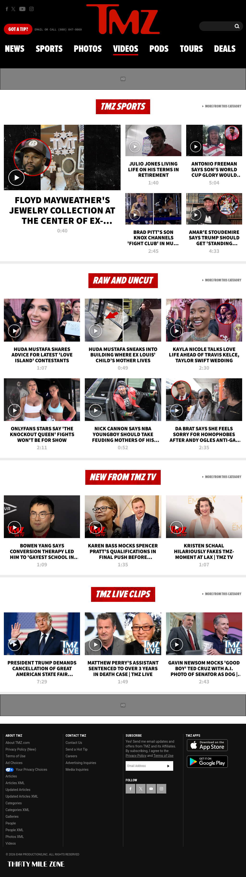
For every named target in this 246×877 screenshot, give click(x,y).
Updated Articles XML (22, 796)
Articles (11, 776)
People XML (15, 830)
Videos (125, 49)
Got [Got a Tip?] (18, 29)
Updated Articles (18, 790)
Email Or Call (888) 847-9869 (58, 29)
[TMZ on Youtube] (22, 9)
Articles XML (15, 783)
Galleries (12, 816)
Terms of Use (15, 756)
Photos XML (15, 837)
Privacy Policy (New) (21, 749)
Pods (158, 49)
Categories (14, 803)
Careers (71, 756)
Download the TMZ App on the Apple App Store (207, 745)
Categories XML (17, 810)
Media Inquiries (77, 769)
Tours (191, 49)
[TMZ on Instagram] (31, 9)
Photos (88, 49)
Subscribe (168, 766)
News (14, 49)
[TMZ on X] (14, 9)
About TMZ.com (18, 743)
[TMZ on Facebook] (7, 9)
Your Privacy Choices (26, 769)
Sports (49, 49)
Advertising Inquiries (81, 763)
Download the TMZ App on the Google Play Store (207, 762)
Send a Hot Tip (76, 749)
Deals (224, 49)
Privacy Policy (136, 756)
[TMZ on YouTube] (151, 789)
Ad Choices (14, 763)
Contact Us (74, 743)
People (11, 823)
